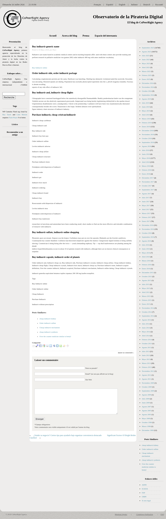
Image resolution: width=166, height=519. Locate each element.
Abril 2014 (146, 336)
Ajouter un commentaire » (126, 353)
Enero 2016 (146, 269)
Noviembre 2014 (148, 308)
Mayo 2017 (146, 205)
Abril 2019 (146, 115)
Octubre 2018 (147, 138)
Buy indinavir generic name (45, 46)
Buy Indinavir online (39, 68)
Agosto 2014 (146, 320)
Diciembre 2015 (148, 272)
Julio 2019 (145, 103)
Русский (159, 4)
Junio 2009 (146, 403)
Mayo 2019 (146, 111)
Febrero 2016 (147, 265)
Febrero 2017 (147, 217)
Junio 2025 (146, 59)
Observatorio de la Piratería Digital (128, 16)
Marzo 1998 (146, 426)
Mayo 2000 (146, 418)
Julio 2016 (145, 245)
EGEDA (145, 489)
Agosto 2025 (146, 52)
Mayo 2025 (146, 63)
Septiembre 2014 (148, 316)
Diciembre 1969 (148, 430)
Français (97, 4)
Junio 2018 (146, 154)
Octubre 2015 (147, 276)
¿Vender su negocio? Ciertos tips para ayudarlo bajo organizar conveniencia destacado (68, 435)
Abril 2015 (146, 292)
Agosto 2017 (146, 194)
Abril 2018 (146, 162)
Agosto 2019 (146, 99)
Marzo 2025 (146, 71)
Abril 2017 (146, 209)
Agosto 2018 (146, 146)
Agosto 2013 (146, 347)
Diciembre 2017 (148, 178)
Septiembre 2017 (148, 190)
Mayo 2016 (146, 253)
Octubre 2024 (147, 91)
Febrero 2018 (147, 170)
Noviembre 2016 (148, 229)
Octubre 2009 (147, 387)
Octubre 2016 (147, 233)
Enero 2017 (146, 221)
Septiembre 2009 (148, 391)
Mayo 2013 (146, 359)
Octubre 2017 (147, 186)
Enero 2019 (146, 127)
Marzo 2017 (146, 213)
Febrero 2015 (147, 300)
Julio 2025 (145, 56)
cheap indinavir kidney (47, 319)
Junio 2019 (146, 107)
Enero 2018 (146, 174)
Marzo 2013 (146, 363)
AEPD (144, 485)
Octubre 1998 (147, 422)
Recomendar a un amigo (15, 133)
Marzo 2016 (146, 261)
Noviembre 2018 (148, 134)
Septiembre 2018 (148, 142)
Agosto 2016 (146, 241)
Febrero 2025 (147, 75)
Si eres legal (146, 501)
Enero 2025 (146, 79)
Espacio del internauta (106, 36)
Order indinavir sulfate (47, 323)
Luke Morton (22, 115)
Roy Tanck (6, 115)
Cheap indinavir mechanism (49, 328)
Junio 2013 (146, 355)
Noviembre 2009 (148, 383)
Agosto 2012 (146, 375)
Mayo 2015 (146, 288)
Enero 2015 (146, 304)
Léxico (15, 124)
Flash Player (13, 117)
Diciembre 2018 (148, 130)
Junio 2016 (146, 249)
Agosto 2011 (146, 379)
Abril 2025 (146, 67)
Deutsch (146, 4)
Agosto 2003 (146, 414)
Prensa (86, 36)
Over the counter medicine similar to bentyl (55, 336)
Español (109, 4)
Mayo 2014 (146, 332)
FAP (143, 493)
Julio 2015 (145, 284)
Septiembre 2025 (148, 48)
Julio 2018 (145, 150)
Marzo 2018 (146, 166)
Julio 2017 (145, 198)
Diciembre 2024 (148, 83)
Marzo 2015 (146, 296)
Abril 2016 (146, 257)
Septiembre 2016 (148, 237)
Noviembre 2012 (148, 371)
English (122, 4)
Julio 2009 (145, 399)
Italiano (134, 4)
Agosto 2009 (146, 395)
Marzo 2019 (146, 119)
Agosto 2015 (146, 280)
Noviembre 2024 (148, 87)
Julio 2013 (145, 351)
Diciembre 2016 (148, 225)
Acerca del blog (69, 36)
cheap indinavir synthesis (48, 332)
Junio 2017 (146, 201)
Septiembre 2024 (148, 95)
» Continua (23, 85)
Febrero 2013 (147, 367)
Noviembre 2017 (148, 182)
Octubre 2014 (147, 312)
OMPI (144, 497)
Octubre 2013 (147, 343)
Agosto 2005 (146, 411)
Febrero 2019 (147, 123)
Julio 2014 (145, 324)
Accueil (52, 36)
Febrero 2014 (147, 340)
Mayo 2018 (146, 158)
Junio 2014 (146, 328)
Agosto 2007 (146, 407)
